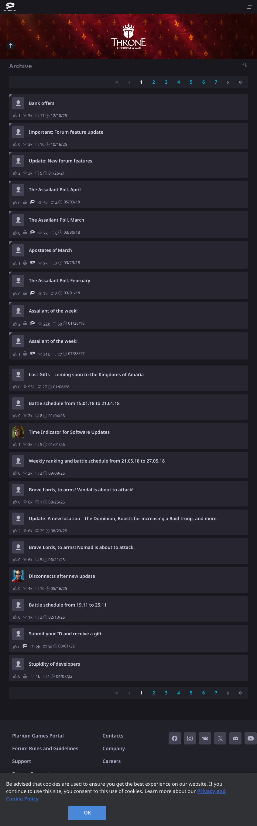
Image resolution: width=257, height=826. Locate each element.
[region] (128, 799)
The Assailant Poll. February (59, 281)
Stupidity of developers (54, 664)
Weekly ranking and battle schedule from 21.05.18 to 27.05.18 (97, 461)
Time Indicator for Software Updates (69, 432)
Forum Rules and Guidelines (45, 748)
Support (21, 761)
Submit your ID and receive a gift (65, 634)
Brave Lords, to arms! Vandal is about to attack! (81, 490)
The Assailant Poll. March (56, 220)
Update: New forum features (60, 161)
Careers (112, 761)
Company (114, 748)
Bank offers (41, 103)
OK (87, 812)
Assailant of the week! (53, 311)
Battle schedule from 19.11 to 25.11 (68, 605)
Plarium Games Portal (38, 735)
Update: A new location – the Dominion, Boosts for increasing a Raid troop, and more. (123, 519)
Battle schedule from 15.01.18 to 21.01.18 (74, 403)
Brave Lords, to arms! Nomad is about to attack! (82, 547)
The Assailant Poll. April (55, 190)
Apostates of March (50, 250)
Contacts (113, 735)
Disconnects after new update (62, 576)
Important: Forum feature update (66, 132)
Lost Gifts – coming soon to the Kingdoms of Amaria (86, 375)
